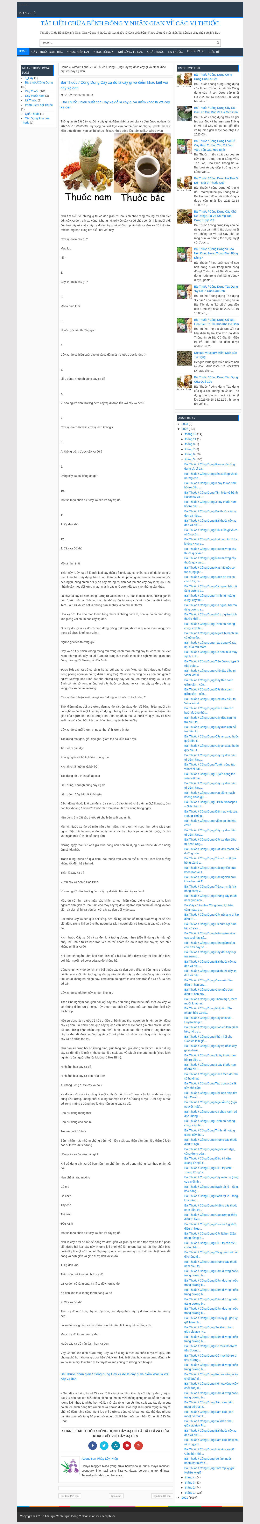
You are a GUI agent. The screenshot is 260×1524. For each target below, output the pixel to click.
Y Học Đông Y (103, 51)
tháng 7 (190, 449)
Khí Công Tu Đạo (130, 51)
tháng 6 (190, 454)
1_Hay (29, 78)
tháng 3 (190, 1482)
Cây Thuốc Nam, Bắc (47, 51)
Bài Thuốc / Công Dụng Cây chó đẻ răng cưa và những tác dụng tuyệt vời (215, 216)
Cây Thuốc (32, 91)
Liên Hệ (214, 51)
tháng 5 (190, 459)
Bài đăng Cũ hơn (162, 1496)
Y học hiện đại (78, 51)
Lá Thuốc (175, 51)
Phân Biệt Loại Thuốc (39, 105)
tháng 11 (191, 439)
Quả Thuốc (155, 51)
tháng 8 (190, 444)
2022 (185, 429)
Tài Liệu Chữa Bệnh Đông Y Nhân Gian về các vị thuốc (130, 23)
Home (23, 51)
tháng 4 (190, 1477)
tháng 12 (191, 434)
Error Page (195, 51)
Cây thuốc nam (34, 96)
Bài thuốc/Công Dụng (39, 82)
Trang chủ (27, 13)
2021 (185, 1497)
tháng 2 (190, 1487)
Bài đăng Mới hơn (70, 1496)
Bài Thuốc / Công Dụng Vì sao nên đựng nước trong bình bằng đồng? (216, 253)
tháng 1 (190, 1492)
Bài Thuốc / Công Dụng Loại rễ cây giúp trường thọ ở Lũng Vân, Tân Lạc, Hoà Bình (214, 145)
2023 (185, 424)
